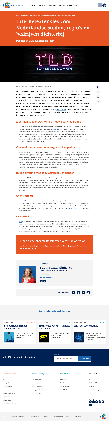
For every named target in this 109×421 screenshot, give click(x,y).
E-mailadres (57, 354)
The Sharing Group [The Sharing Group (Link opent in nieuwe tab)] (74, 208)
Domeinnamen (24, 15)
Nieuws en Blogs (33, 15)
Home (17, 15)
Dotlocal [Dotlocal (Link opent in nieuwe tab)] (60, 109)
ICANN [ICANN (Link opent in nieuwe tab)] (56, 129)
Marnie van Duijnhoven (44, 86)
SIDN (20, 221)
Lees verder (32, 248)
